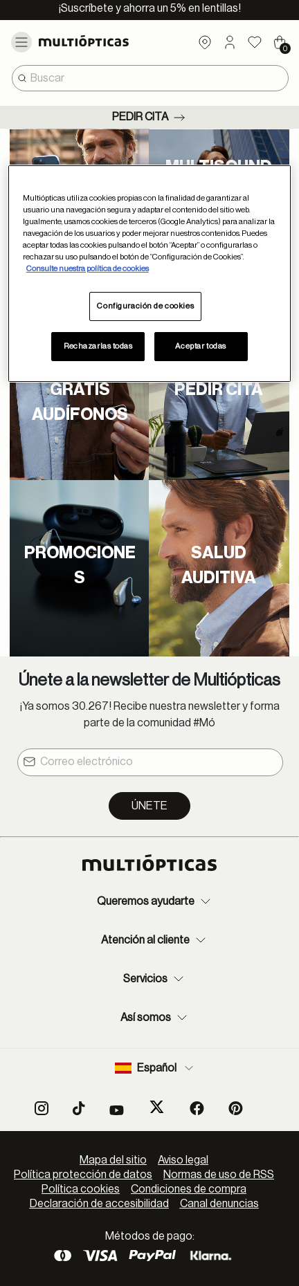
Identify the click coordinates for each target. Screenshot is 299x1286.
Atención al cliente (155, 940)
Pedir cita (150, 117)
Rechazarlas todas (98, 346)
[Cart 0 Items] (279, 42)
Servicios (155, 979)
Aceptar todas (200, 346)
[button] (229, 42)
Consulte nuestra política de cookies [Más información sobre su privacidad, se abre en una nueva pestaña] (87, 269)
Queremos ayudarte (155, 901)
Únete (149, 805)
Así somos (155, 1017)
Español (155, 1068)
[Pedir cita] (218, 392)
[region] (149, 274)
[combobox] (150, 78)
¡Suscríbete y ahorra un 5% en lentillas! (149, 8)
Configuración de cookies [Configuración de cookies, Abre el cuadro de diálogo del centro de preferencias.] (145, 306)
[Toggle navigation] (21, 42)
